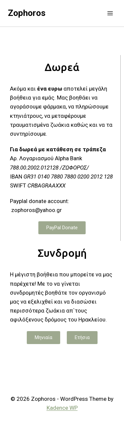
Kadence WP (62, 407)
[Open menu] (110, 13)
